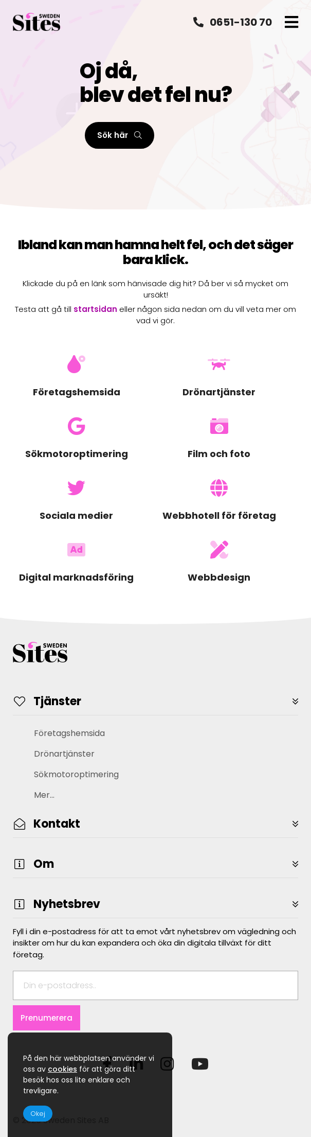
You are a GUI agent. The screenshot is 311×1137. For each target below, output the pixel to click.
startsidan (95, 309)
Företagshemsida (69, 733)
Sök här (119, 135)
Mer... (44, 795)
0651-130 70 (232, 22)
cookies (62, 1069)
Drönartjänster (64, 754)
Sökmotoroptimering (76, 774)
